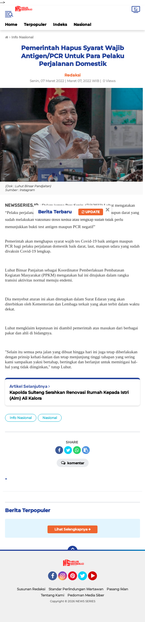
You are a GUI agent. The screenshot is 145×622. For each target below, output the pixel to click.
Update (91, 212)
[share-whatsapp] (77, 450)
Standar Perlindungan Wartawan (76, 589)
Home (11, 24)
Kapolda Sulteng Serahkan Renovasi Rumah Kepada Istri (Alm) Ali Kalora (69, 395)
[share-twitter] (68, 450)
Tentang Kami (52, 595)
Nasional (82, 24)
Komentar (72, 462)
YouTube (96, 578)
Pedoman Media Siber (86, 595)
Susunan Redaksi (31, 589)
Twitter (85, 578)
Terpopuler (35, 24)
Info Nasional (21, 418)
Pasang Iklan (117, 589)
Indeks (60, 24)
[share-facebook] (59, 450)
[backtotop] (73, 551)
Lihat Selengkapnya (72, 529)
